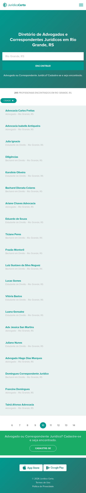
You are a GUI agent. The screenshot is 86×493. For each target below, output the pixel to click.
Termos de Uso (43, 482)
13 (66, 425)
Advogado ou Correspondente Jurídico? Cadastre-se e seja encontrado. (43, 75)
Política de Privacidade (43, 486)
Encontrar (43, 66)
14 (74, 425)
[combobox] (43, 56)
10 (43, 425)
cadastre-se (43, 448)
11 (51, 425)
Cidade (8, 100)
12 (58, 425)
